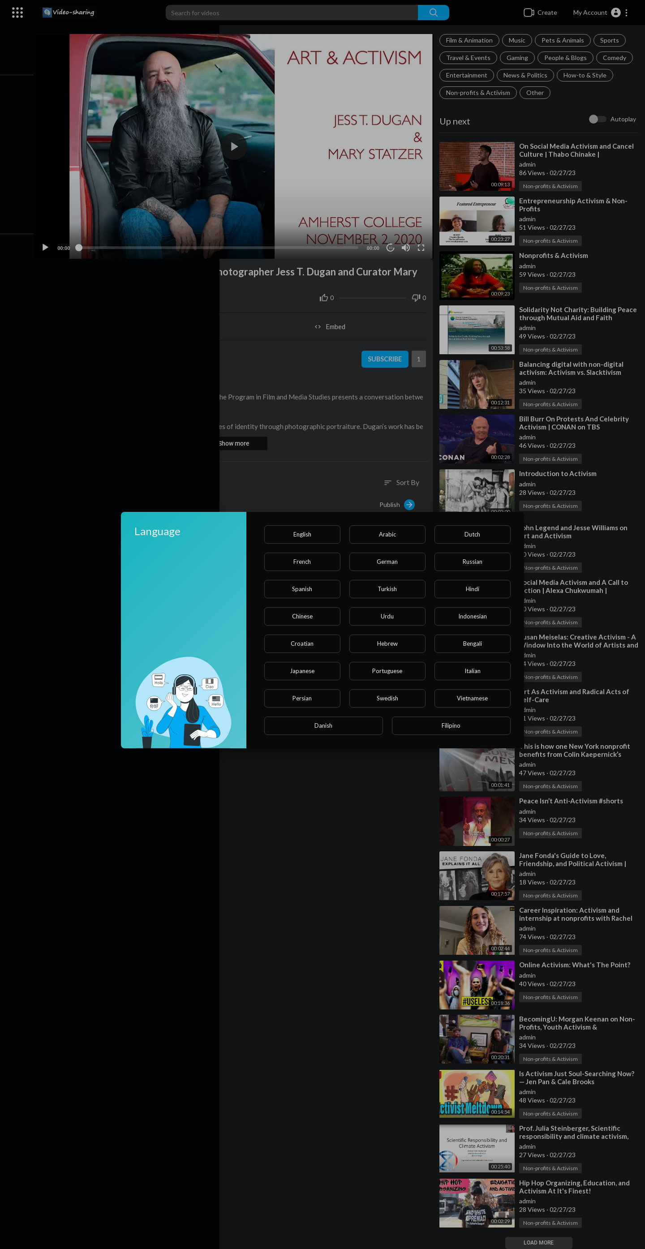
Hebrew (387, 643)
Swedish (387, 698)
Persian (302, 698)
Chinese (302, 616)
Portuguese (387, 670)
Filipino (451, 725)
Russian (472, 561)
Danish (323, 725)
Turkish (387, 588)
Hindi (472, 588)
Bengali (472, 643)
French (302, 561)
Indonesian (472, 616)
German (387, 561)
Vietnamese (472, 698)
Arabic (387, 534)
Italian (472, 670)
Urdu (387, 616)
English (302, 534)
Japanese (302, 670)
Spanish (302, 588)
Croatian (302, 643)
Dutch (472, 534)
